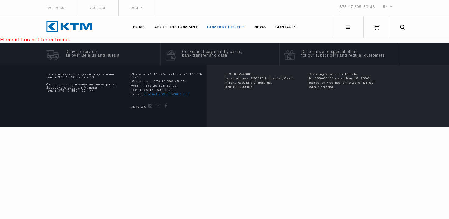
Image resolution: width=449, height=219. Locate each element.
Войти (137, 8)
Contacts (286, 27)
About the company (176, 27)
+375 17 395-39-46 (356, 7)
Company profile (226, 27)
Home (139, 27)
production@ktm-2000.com (167, 94)
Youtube (97, 8)
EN (387, 6)
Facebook (55, 8)
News (260, 27)
